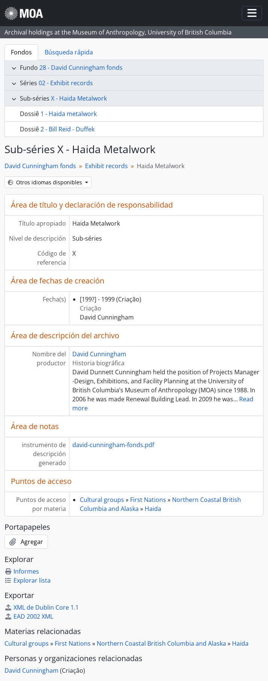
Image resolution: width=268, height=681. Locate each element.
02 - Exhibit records (66, 83)
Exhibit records (106, 166)
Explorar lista (27, 580)
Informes (21, 571)
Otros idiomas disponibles (46, 182)
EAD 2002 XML (28, 616)
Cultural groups (102, 500)
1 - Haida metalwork (68, 114)
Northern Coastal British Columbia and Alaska (161, 643)
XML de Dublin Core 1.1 (41, 607)
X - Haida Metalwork (79, 98)
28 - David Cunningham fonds (81, 67)
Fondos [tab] (21, 52)
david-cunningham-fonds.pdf (113, 445)
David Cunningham (99, 354)
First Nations (148, 500)
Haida (153, 509)
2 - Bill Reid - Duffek (67, 129)
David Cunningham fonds (40, 166)
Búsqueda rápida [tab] (69, 52)
